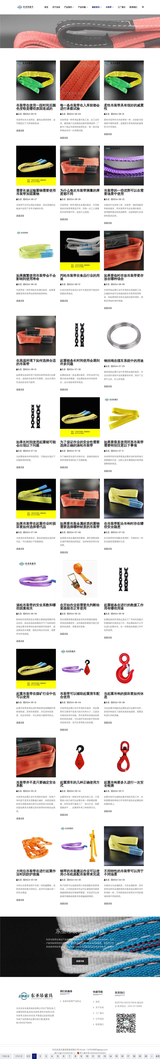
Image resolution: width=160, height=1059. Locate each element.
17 (128, 1056)
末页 (158, 1056)
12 (99, 1056)
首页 (75, 33)
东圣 (19, 114)
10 (87, 1056)
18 (134, 1056)
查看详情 (20, 131)
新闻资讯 (82, 33)
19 (140, 1056)
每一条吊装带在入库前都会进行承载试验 (80, 107)
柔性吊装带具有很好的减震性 (124, 107)
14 (111, 1056)
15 (117, 1056)
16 (122, 1056)
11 (93, 1056)
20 (146, 1056)
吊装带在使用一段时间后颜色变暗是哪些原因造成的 (36, 107)
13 (105, 1056)
